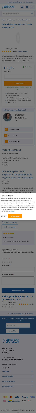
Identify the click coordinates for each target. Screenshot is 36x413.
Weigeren (4, 216)
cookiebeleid (11, 211)
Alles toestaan (15, 216)
